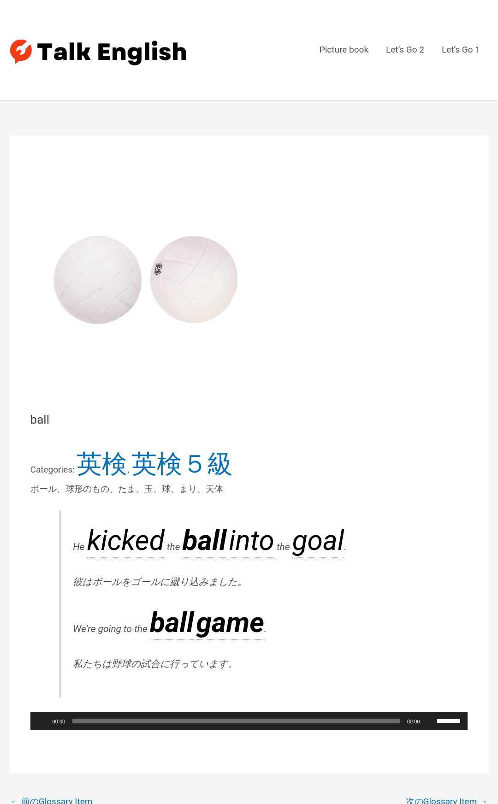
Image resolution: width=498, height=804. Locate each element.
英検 (85, 418)
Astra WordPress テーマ (310, 772)
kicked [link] (100, 470)
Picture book (344, 33)
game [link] (179, 527)
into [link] (157, 470)
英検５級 (115, 418)
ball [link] (139, 470)
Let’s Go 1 (461, 33)
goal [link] (192, 470)
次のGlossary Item (447, 693)
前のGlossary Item (51, 693)
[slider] (236, 613)
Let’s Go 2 (405, 33)
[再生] (42, 613)
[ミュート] (429, 613)
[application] (249, 613)
